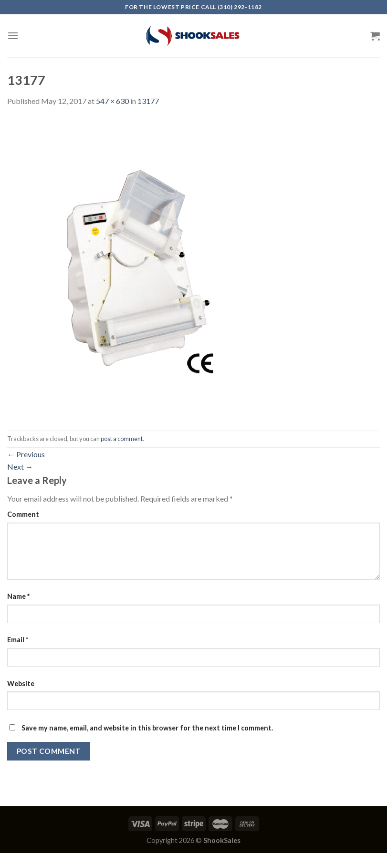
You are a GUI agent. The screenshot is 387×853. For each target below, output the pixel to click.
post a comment (122, 438)
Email (17, 640)
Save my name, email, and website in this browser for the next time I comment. (147, 728)
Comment (23, 514)
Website (20, 683)
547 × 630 (112, 100)
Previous (26, 454)
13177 (148, 100)
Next (20, 466)
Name (18, 596)
